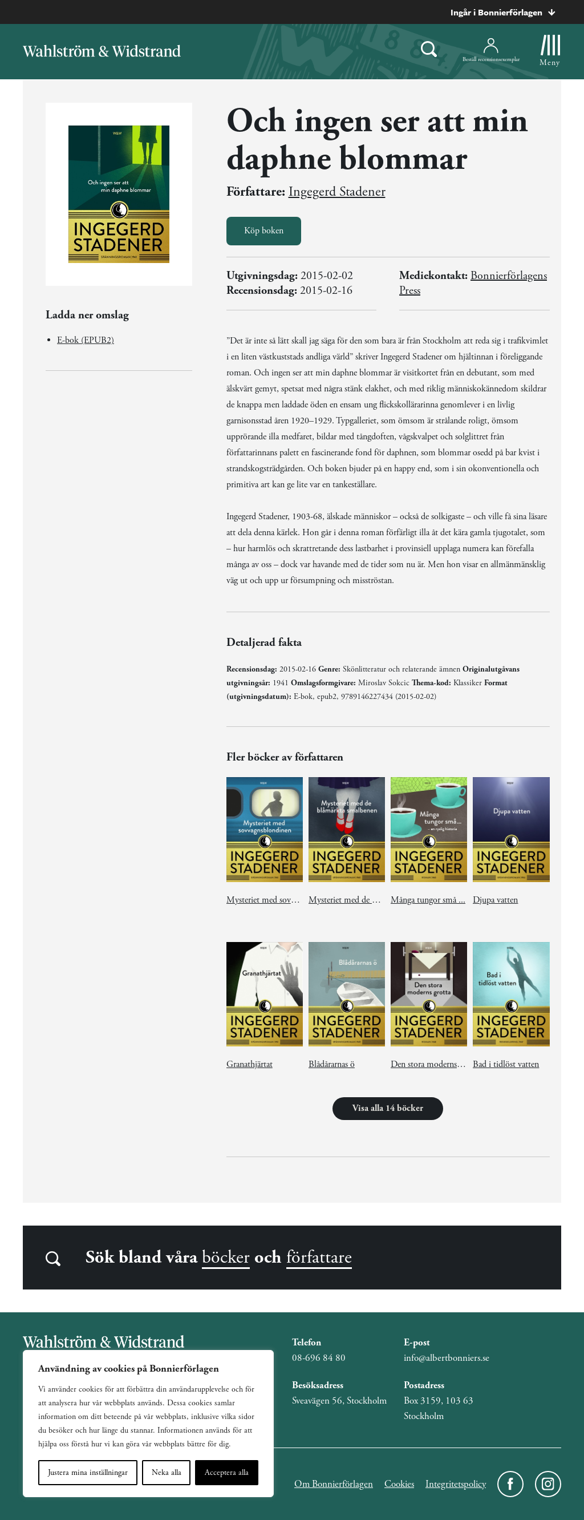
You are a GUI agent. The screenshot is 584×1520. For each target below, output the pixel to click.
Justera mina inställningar (88, 1473)
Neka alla (166, 1473)
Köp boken (263, 231)
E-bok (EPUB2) (85, 340)
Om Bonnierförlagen (333, 1484)
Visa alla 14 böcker (387, 1108)
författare (319, 1257)
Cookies (399, 1484)
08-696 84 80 (319, 1358)
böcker (226, 1257)
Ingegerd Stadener (337, 192)
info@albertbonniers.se (446, 1358)
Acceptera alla (227, 1473)
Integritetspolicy (455, 1484)
